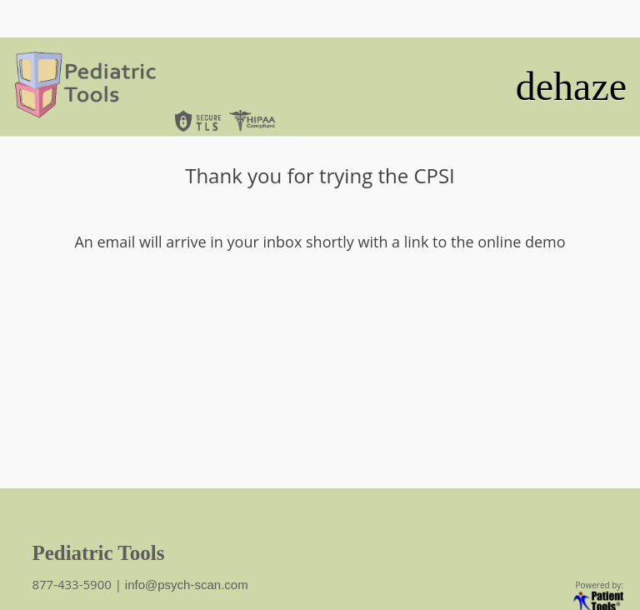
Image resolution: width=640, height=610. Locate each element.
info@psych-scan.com (186, 585)
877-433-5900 (73, 584)
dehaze (571, 86)
